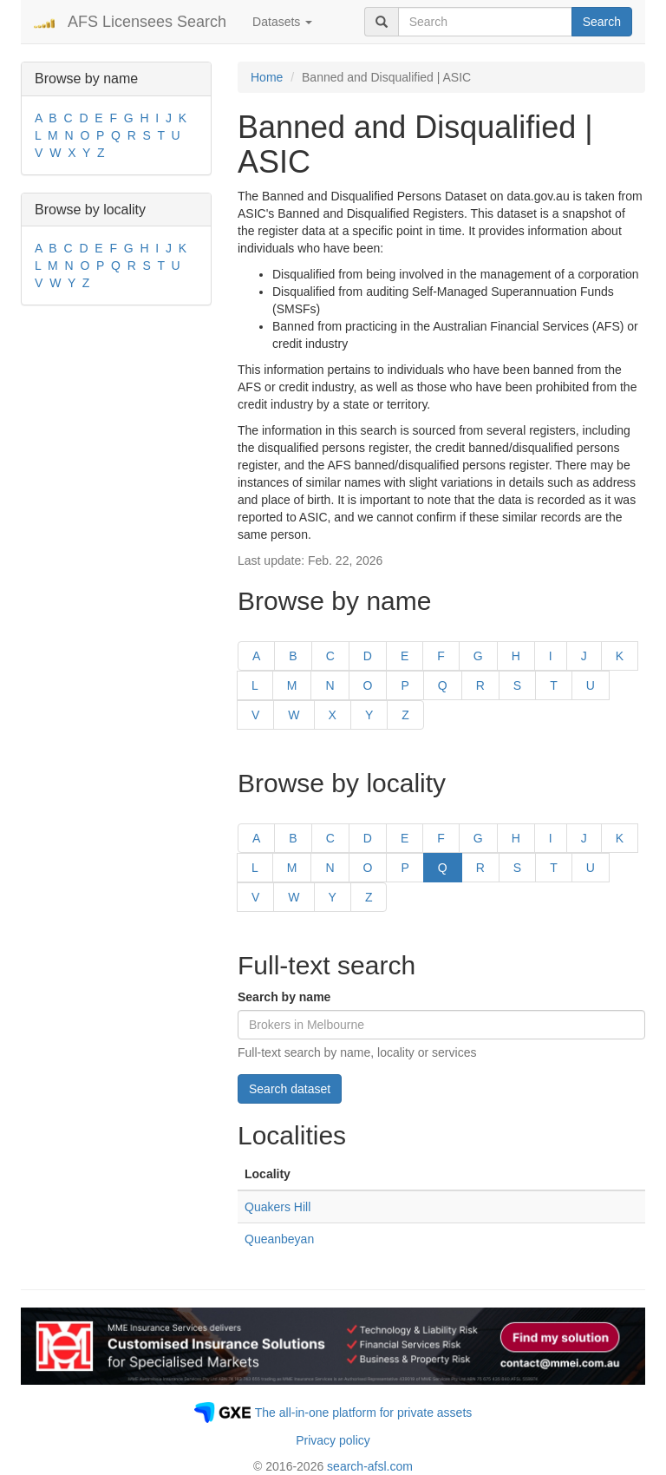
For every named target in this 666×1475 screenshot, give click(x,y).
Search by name (284, 997)
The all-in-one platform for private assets (364, 1412)
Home (267, 77)
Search (602, 22)
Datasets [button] (282, 22)
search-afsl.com (370, 1466)
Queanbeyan (279, 1239)
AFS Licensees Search (147, 21)
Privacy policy (333, 1440)
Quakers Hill (277, 1207)
